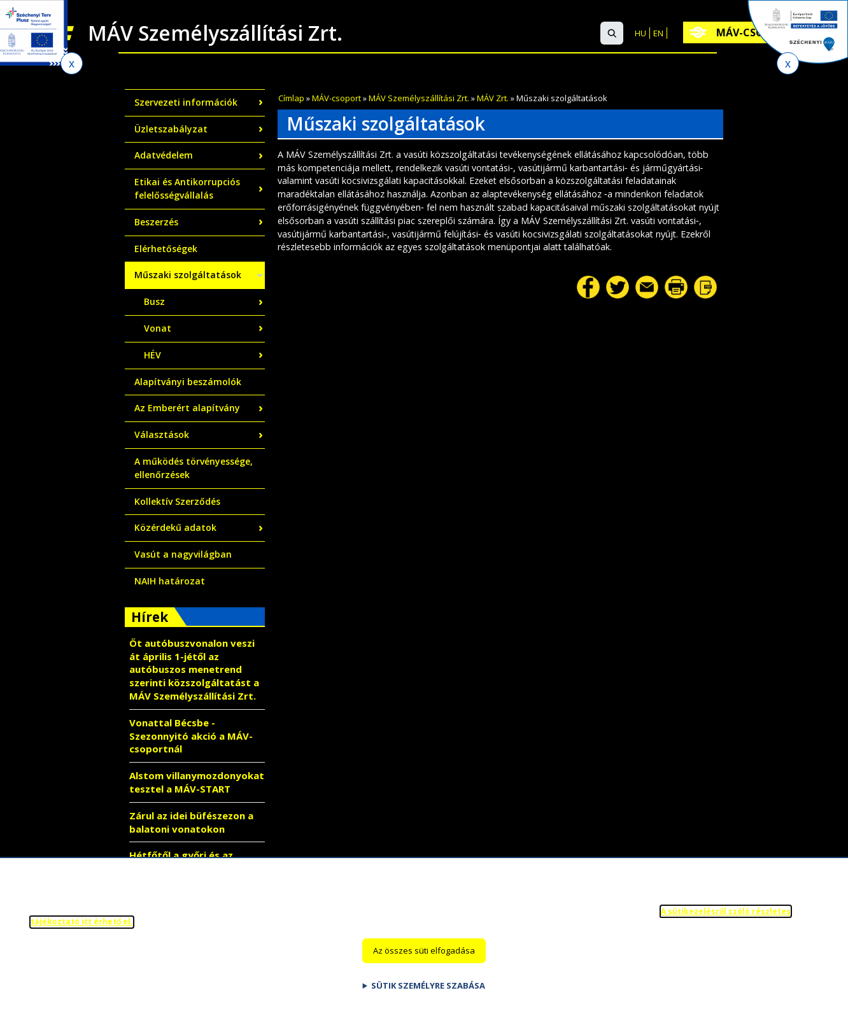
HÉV (152, 355)
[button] (611, 33)
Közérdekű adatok (175, 527)
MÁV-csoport (336, 98)
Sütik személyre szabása (428, 990)
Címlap (291, 98)
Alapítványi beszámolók (187, 382)
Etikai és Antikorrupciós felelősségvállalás (187, 188)
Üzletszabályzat (171, 129)
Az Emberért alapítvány (187, 408)
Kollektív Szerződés (177, 501)
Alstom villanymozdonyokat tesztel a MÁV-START (196, 782)
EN (658, 33)
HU (640, 33)
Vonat (157, 328)
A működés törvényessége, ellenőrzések (193, 468)
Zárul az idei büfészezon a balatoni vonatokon (191, 822)
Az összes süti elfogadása (424, 955)
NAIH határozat (169, 581)
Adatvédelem (163, 155)
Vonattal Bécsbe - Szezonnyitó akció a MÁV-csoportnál (191, 736)
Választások (161, 434)
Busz (154, 301)
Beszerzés (156, 222)
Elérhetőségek (165, 249)
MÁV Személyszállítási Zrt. (419, 98)
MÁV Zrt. (493, 98)
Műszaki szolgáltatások (187, 275)
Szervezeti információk (185, 102)
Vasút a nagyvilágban (183, 554)
